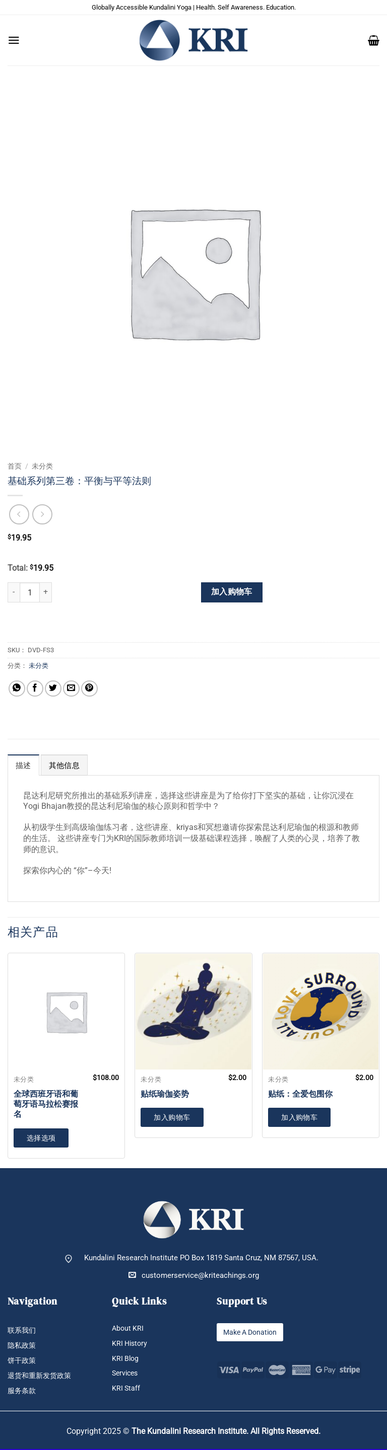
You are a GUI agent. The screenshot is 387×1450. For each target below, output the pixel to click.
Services (126, 1373)
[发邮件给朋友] (71, 688)
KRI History (131, 1343)
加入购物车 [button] (172, 1117)
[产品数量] (30, 592)
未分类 (42, 466)
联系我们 (23, 1330)
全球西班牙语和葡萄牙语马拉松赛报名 (46, 1104)
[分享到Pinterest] (89, 688)
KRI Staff (126, 1389)
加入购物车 (231, 591)
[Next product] (19, 514)
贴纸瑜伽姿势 (165, 1094)
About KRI (128, 1328)
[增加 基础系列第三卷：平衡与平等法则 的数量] (46, 592)
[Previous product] (42, 514)
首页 (15, 466)
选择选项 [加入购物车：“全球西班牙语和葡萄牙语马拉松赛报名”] (41, 1138)
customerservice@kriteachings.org (193, 1275)
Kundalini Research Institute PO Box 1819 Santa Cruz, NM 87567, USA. (201, 1258)
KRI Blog (126, 1358)
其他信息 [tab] (64, 765)
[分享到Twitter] (53, 688)
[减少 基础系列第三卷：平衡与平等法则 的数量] (14, 592)
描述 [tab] (23, 765)
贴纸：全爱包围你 (300, 1094)
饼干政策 (23, 1361)
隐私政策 (23, 1345)
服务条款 (23, 1392)
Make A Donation (252, 1332)
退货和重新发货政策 (42, 1376)
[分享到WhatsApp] (17, 688)
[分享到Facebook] (35, 688)
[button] (14, 40)
